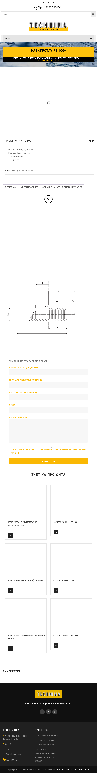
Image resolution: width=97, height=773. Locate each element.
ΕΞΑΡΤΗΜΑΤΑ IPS (41, 749)
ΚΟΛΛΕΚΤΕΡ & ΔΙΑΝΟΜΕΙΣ (45, 740)
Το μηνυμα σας (48, 429)
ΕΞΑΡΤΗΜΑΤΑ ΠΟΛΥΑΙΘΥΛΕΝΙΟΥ (38, 58)
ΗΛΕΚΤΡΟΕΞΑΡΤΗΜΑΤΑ (69, 58)
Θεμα (48, 408)
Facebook (43, 2)
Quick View (10, 535)
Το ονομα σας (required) (48, 370)
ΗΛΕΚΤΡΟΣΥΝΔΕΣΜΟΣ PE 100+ (90, 141)
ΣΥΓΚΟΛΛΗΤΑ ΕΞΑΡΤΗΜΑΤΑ (45, 745)
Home (15, 58)
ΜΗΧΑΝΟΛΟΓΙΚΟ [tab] (29, 187)
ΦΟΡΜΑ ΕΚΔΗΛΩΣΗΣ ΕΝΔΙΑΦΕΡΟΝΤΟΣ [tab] (62, 187)
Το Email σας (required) (48, 395)
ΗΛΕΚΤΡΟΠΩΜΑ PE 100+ (63, 580)
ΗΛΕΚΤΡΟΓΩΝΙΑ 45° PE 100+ (65, 635)
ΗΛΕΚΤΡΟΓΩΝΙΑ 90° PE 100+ (92, 141)
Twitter (53, 2)
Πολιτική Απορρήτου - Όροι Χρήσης (73, 770)
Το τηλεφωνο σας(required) (48, 383)
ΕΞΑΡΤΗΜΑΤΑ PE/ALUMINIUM (45, 753)
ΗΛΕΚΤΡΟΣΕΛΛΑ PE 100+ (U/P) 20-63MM (25, 580)
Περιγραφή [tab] (11, 187)
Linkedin (48, 2)
